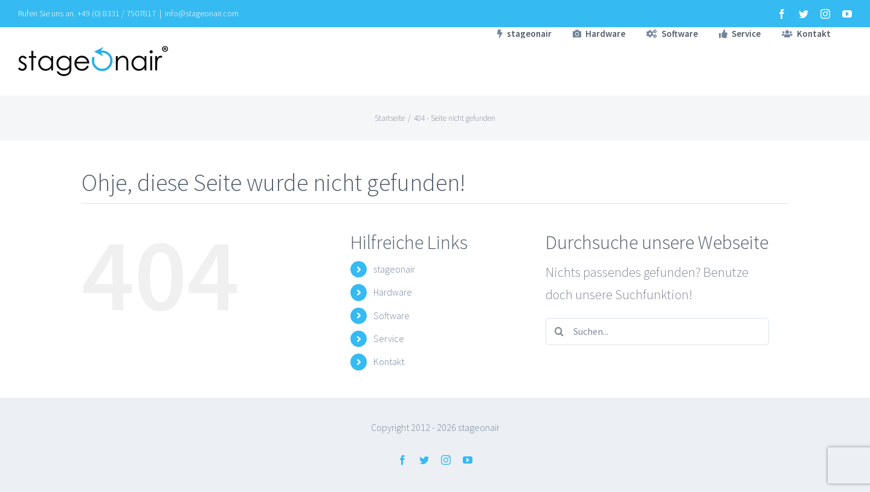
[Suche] (559, 331)
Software (391, 315)
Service (388, 338)
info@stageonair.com (202, 13)
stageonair (394, 269)
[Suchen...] (657, 331)
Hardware (392, 292)
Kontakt (388, 361)
